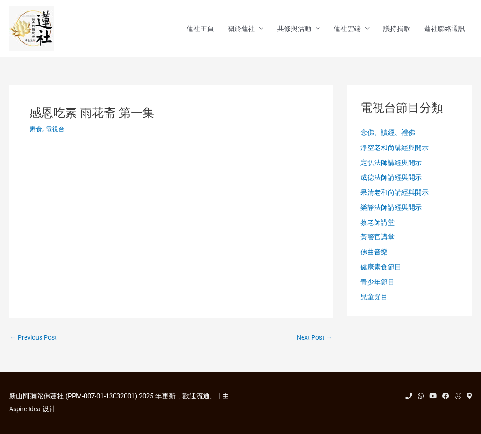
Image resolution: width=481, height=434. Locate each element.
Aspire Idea (26, 409)
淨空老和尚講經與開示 (394, 149)
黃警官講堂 (377, 242)
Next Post (313, 339)
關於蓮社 (241, 29)
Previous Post (35, 339)
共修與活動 (294, 29)
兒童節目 (374, 303)
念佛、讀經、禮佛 (387, 134)
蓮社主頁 (200, 29)
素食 (36, 130)
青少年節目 (377, 288)
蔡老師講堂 (377, 226)
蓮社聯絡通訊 (444, 29)
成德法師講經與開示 (391, 180)
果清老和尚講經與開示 (394, 195)
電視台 (56, 130)
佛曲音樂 (374, 257)
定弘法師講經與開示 (391, 164)
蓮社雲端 (347, 29)
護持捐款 (396, 29)
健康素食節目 (380, 273)
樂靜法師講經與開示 (391, 211)
